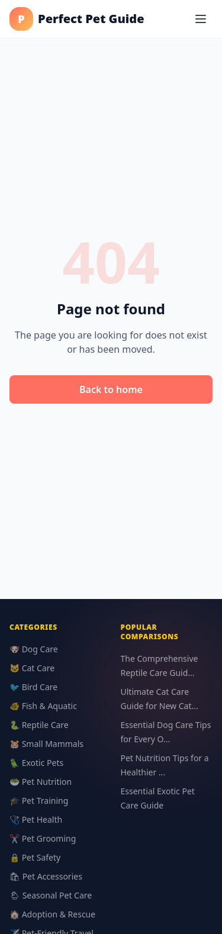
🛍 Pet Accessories (45, 876)
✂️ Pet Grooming (42, 838)
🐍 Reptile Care (39, 724)
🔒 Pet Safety (34, 857)
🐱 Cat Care (31, 668)
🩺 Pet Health (35, 819)
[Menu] (201, 19)
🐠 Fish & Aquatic (43, 705)
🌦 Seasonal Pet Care (50, 895)
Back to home (111, 389)
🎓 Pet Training (38, 800)
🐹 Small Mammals (46, 743)
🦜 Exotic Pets (36, 762)
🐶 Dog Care (33, 649)
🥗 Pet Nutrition (40, 781)
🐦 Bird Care (33, 687)
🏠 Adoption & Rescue (52, 914)
